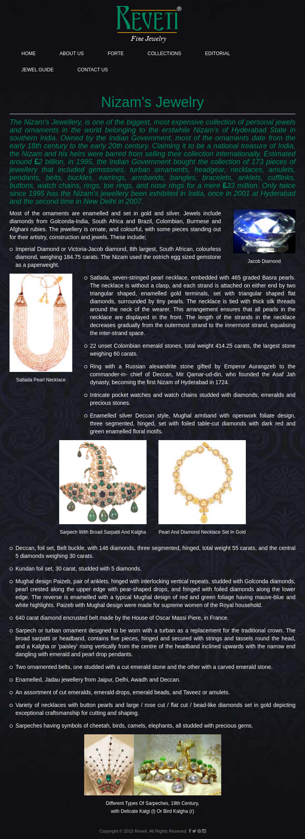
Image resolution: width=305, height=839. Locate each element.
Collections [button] (164, 53)
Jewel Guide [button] (37, 70)
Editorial (217, 53)
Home (28, 53)
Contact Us (92, 70)
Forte (116, 53)
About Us (72, 53)
